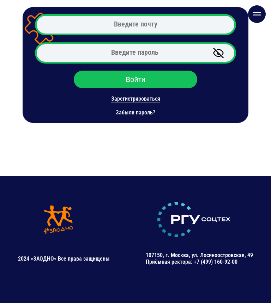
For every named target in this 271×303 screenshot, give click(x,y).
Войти (135, 79)
